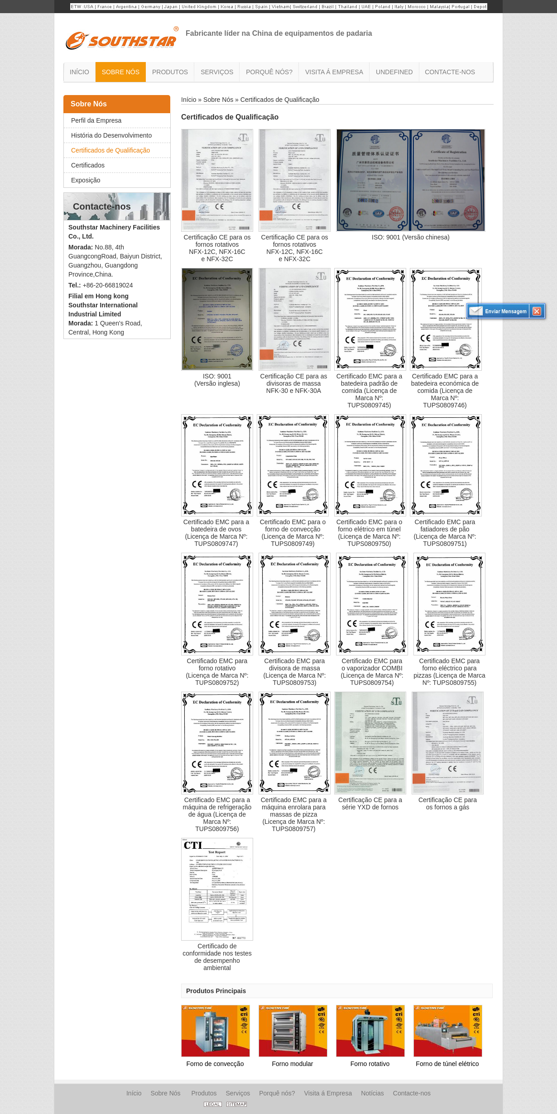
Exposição (86, 180)
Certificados (88, 165)
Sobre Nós (89, 104)
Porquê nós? (277, 1093)
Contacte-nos (102, 206)
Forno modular (292, 1063)
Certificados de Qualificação (110, 150)
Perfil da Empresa (96, 120)
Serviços (238, 1093)
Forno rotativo (370, 1063)
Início (188, 99)
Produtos (203, 1093)
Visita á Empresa (328, 1093)
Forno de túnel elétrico (447, 1063)
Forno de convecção (215, 1063)
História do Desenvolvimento (111, 135)
